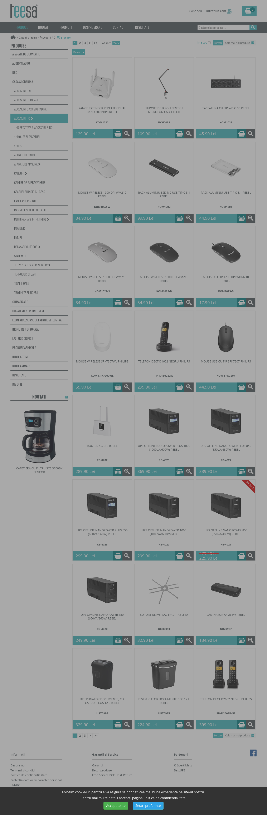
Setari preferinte (148, 805)
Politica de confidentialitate (165, 798)
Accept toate (116, 805)
